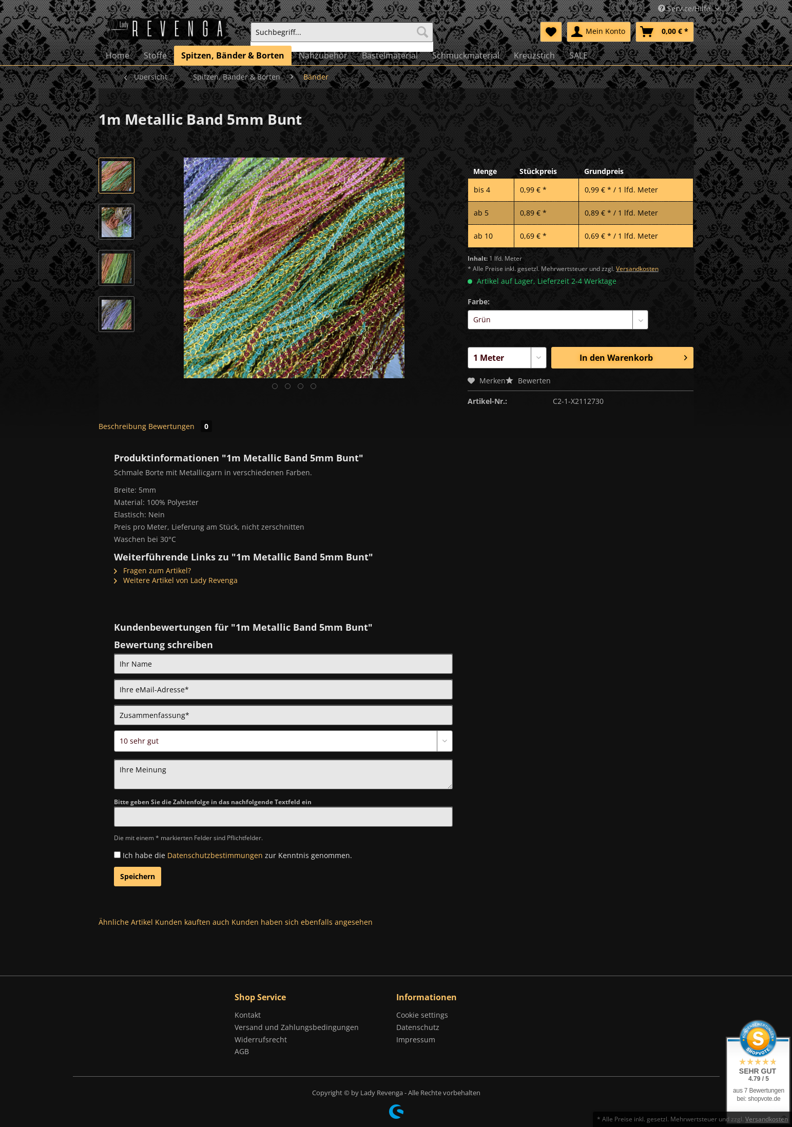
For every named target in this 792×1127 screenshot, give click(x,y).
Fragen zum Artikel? (152, 570)
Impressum (415, 1039)
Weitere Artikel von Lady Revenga (176, 580)
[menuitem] (341, 37)
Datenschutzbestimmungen (215, 855)
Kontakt (248, 1015)
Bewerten (528, 380)
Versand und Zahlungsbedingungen (297, 1027)
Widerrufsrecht (261, 1039)
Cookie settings (422, 1015)
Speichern (137, 876)
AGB (242, 1051)
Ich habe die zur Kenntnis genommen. (237, 855)
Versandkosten (637, 268)
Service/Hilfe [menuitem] (685, 8)
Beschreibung (122, 426)
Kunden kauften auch (192, 922)
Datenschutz (417, 1027)
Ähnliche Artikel (126, 922)
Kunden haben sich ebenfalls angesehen (302, 922)
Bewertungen (180, 426)
